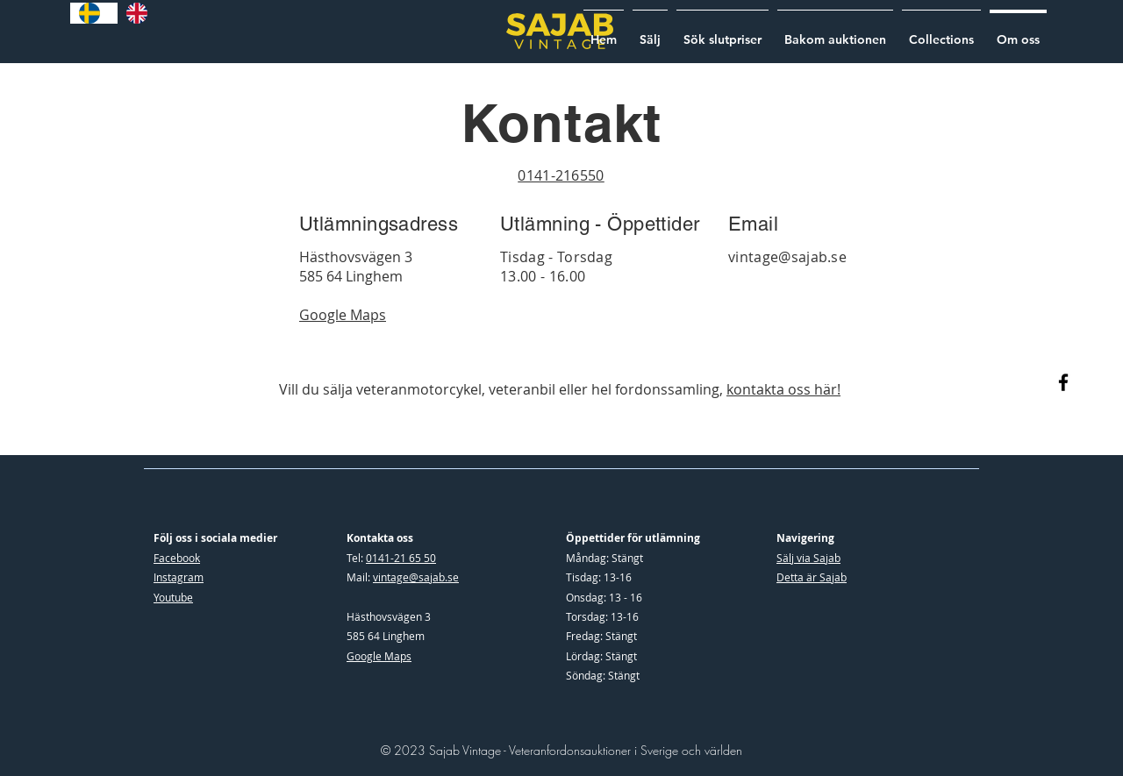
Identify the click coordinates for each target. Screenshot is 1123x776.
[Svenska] (94, 13)
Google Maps (379, 656)
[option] (141, 13)
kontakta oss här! (783, 389)
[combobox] (94, 13)
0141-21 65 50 (401, 558)
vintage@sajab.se (787, 257)
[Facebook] (1063, 382)
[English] (141, 13)
